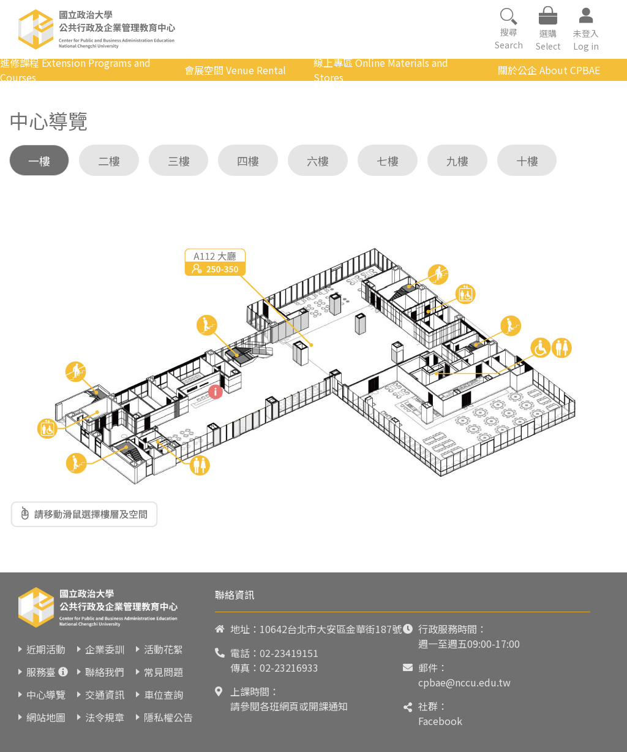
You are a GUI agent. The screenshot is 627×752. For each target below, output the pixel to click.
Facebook (440, 720)
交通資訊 (104, 694)
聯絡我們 (104, 671)
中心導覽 (46, 694)
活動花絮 (163, 649)
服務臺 (41, 671)
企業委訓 (104, 649)
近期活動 (46, 649)
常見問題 (163, 671)
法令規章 (104, 717)
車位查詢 (163, 694)
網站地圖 (46, 717)
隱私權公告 (168, 717)
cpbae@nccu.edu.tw (464, 682)
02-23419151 (289, 652)
